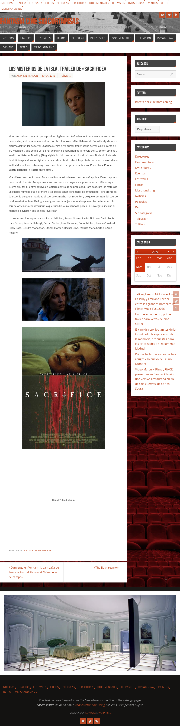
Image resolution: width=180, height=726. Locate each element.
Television (118, 3)
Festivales (36, 3)
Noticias (7, 3)
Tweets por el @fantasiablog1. (154, 102)
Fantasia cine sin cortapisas (39, 21)
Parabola (90, 712)
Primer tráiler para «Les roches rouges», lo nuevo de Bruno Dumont (155, 359)
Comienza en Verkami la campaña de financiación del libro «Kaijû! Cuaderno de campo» (34, 572)
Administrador (27, 75)
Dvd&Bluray (136, 3)
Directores (79, 3)
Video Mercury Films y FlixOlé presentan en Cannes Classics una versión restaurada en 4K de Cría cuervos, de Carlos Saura (155, 378)
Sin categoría (143, 213)
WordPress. (104, 712)
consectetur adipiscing (90, 705)
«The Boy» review (106, 567)
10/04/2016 (49, 75)
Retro (164, 3)
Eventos (152, 3)
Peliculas (63, 3)
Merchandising (11, 8)
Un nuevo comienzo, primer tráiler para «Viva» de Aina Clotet (153, 319)
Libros (49, 3)
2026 (155, 252)
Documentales (99, 3)
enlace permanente (38, 550)
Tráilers (21, 3)
